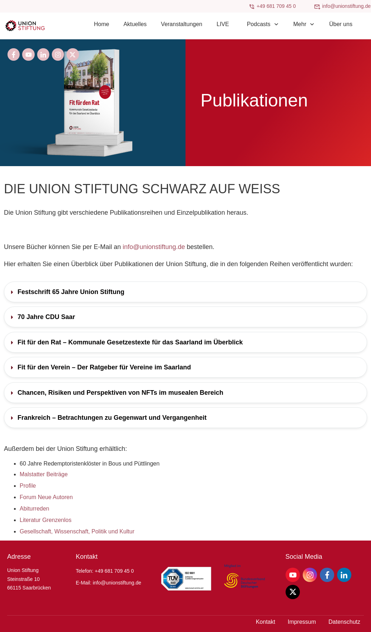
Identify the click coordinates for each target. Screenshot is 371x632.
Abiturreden (34, 509)
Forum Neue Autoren (46, 497)
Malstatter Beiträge (44, 474)
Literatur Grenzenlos (45, 520)
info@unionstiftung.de (346, 6)
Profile (28, 486)
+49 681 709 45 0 (276, 6)
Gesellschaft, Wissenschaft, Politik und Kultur (77, 531)
